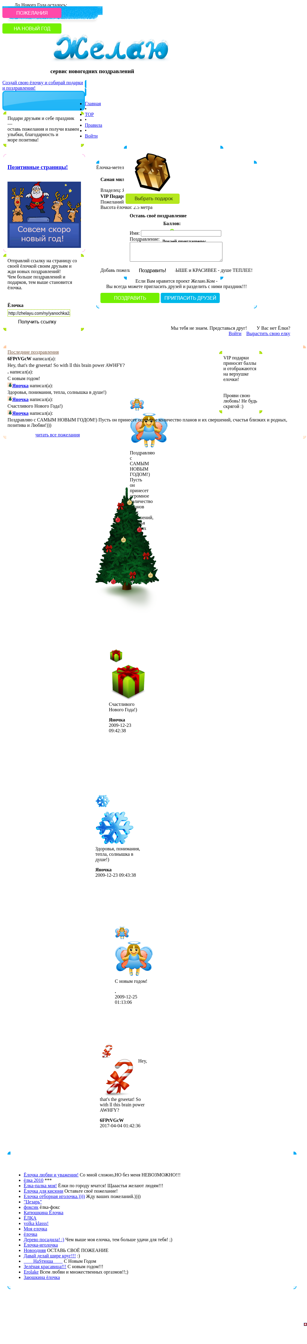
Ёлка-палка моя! (40, 1185)
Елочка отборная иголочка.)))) (54, 1196)
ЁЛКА (30, 1218)
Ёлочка (15, 305)
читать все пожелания (57, 434)
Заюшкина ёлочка (42, 1277)
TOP (89, 114)
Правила (93, 125)
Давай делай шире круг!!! (50, 1255)
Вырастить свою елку (268, 333)
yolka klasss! (36, 1223)
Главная (93, 103)
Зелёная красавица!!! (45, 1266)
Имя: (135, 233)
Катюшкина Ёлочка (43, 1212)
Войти (91, 135)
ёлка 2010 (33, 1180)
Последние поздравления (33, 352)
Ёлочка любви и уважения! (51, 1174)
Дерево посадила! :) (44, 1239)
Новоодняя (35, 1250)
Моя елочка (35, 1228)
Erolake (31, 1271)
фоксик (31, 1207)
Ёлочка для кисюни (43, 1191)
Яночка (20, 385)
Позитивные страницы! (37, 167)
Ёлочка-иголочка (41, 1244)
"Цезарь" (33, 1201)
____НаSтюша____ (43, 1261)
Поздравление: (145, 239)
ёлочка (30, 1234)
